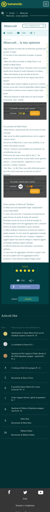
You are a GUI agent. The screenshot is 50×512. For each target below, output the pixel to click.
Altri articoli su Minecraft (47, 59)
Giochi (12, 13)
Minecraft (24, 13)
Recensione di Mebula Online (23, 435)
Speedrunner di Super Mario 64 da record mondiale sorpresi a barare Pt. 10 (27, 334)
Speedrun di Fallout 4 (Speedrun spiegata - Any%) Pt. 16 (28, 409)
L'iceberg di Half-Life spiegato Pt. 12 (26, 368)
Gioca (34, 113)
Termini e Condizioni (25, 505)
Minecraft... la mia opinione (17, 16)
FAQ (25, 499)
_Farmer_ (28, 299)
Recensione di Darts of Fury (22, 378)
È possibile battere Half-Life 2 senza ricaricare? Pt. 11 (25, 388)
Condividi (21, 287)
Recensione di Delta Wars (21, 423)
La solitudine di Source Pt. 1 (22, 345)
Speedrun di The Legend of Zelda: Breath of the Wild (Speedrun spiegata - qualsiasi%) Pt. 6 (28, 356)
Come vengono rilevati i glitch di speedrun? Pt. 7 (28, 399)
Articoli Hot (47, 91)
